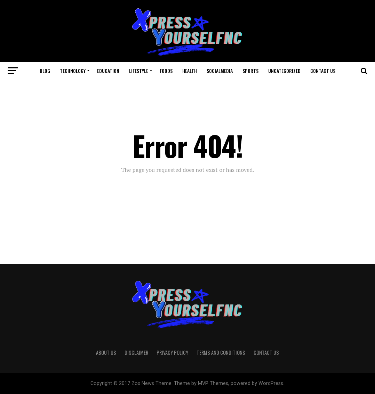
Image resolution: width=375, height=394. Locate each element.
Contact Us (322, 70)
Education (108, 70)
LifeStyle (138, 70)
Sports (250, 70)
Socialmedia (220, 70)
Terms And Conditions (221, 352)
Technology (73, 70)
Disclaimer (136, 352)
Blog (45, 70)
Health (189, 70)
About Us (106, 352)
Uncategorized (284, 70)
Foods (166, 70)
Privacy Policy (172, 352)
